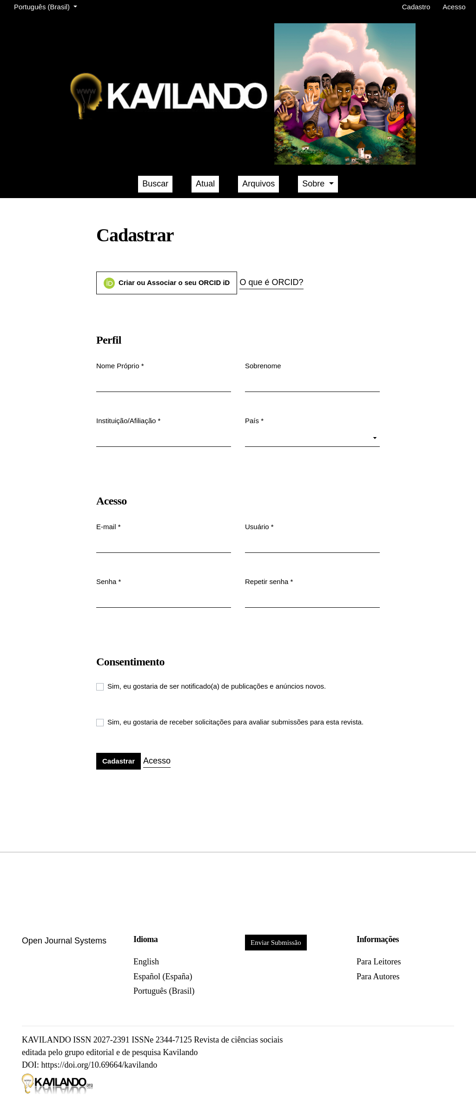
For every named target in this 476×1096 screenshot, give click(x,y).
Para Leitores (379, 961)
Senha (108, 581)
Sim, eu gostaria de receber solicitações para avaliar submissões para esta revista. (235, 722)
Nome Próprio (120, 365)
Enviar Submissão (276, 942)
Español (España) (162, 976)
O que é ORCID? (271, 282)
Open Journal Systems (64, 940)
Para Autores (378, 976)
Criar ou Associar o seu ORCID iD (167, 283)
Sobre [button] (314, 183)
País (254, 420)
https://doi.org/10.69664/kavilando (99, 1064)
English (146, 961)
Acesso (454, 7)
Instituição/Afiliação (128, 420)
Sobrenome (263, 366)
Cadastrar (118, 761)
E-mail (108, 526)
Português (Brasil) (47, 6)
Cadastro (416, 7)
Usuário (259, 526)
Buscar (155, 183)
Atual (205, 183)
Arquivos (258, 183)
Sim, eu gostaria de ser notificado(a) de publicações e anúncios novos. (216, 686)
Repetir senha (269, 581)
